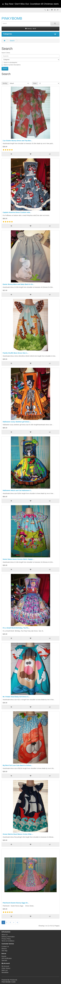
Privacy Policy (6, 939)
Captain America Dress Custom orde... (17, 212)
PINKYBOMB (12, 18)
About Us (5, 934)
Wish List (5, 970)
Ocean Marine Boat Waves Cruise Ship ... (18, 834)
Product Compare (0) (9, 78)
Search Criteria (6, 52)
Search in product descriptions (11, 65)
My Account (5, 966)
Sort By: (5, 83)
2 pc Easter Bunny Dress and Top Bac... (17, 140)
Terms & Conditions (8, 941)
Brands (4, 956)
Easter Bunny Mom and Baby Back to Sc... (18, 284)
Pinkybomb (13, 980)
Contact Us (5, 946)
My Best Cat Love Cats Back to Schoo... (17, 765)
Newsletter (5, 972)
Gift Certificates (7, 958)
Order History (6, 968)
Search (12, 40)
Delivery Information (8, 937)
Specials (4, 960)
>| (17, 922)
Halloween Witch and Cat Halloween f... (17, 490)
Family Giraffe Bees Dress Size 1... (15, 353)
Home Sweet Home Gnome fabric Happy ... (18, 559)
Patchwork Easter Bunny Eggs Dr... (16, 903)
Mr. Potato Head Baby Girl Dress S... (16, 697)
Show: (35, 83)
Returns (4, 948)
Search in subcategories (9, 62)
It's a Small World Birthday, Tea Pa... (16, 628)
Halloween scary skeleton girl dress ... (17, 422)
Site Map (4, 950)
